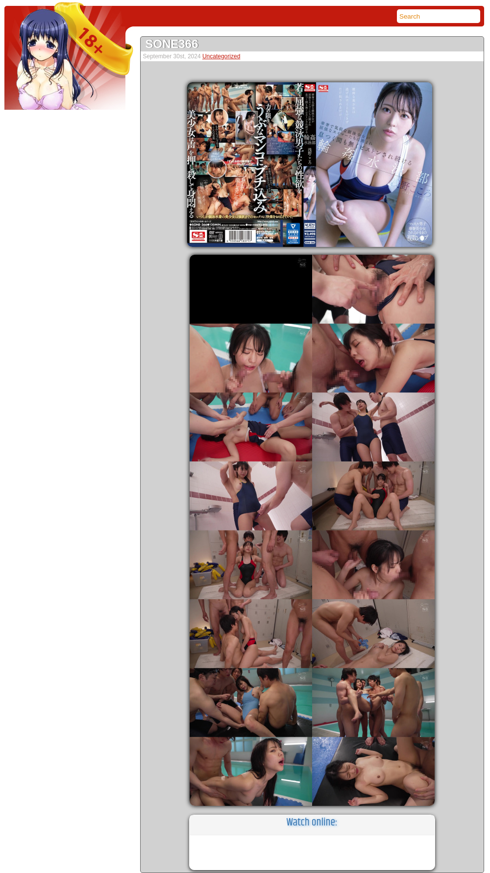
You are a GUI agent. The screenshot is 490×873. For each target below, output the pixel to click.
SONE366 (172, 43)
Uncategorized (221, 56)
